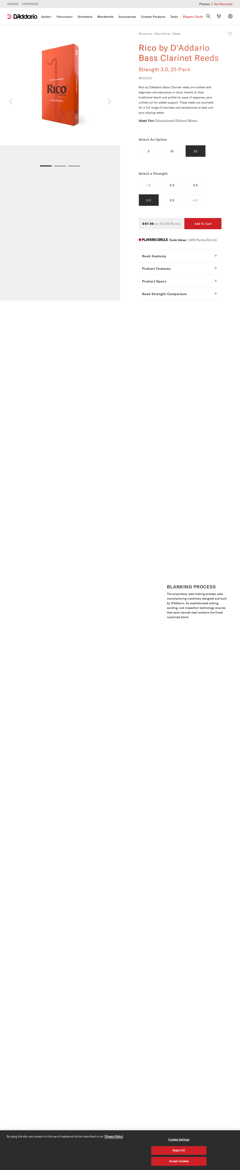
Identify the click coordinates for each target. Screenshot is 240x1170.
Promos (204, 4)
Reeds (177, 33)
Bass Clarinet (163, 33)
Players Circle (193, 17)
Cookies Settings (178, 1139)
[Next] (109, 101)
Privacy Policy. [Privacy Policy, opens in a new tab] (113, 1136)
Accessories (127, 17)
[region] (120, 1150)
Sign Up (211, 239)
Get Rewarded (223, 4)
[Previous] (11, 101)
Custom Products (153, 17)
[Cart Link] (218, 16)
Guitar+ (46, 17)
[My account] (230, 16)
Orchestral (85, 17)
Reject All (179, 1150)
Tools (174, 17)
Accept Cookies (179, 1161)
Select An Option (153, 139)
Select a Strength (153, 173)
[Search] (208, 16)
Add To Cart (202, 224)
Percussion (64, 17)
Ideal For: (146, 120)
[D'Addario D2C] (25, 16)
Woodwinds (105, 17)
